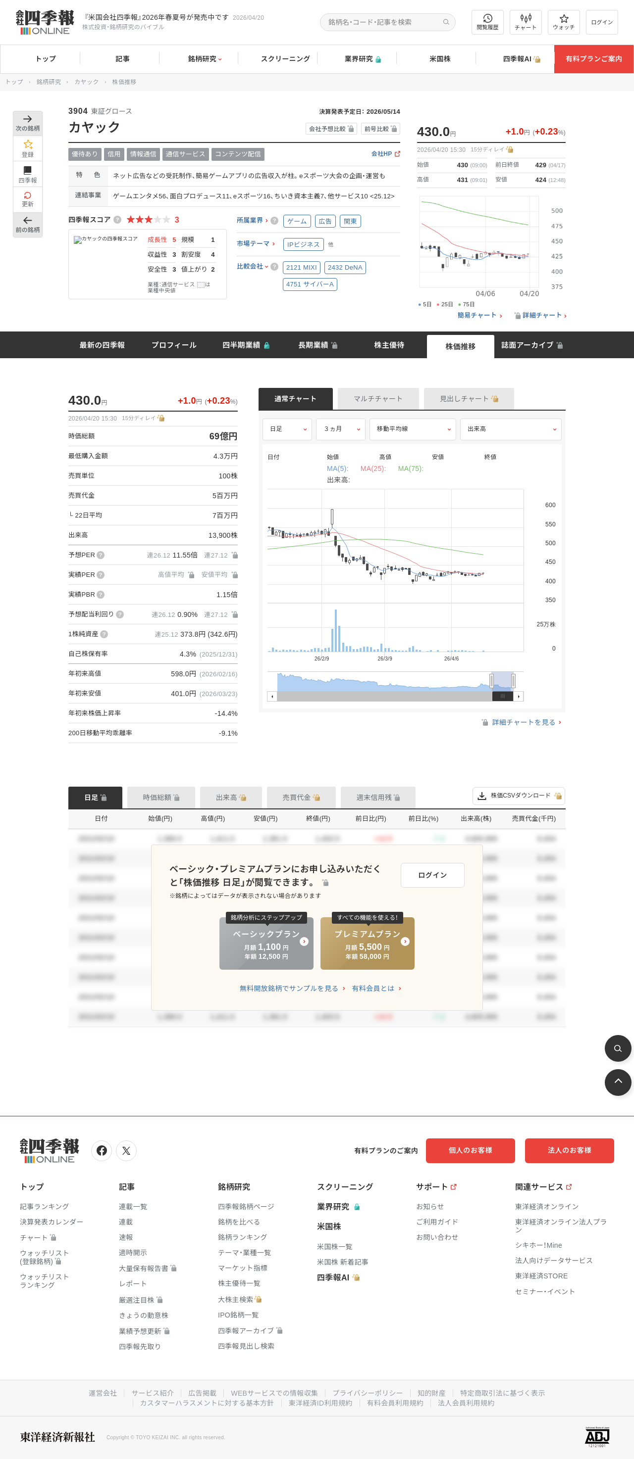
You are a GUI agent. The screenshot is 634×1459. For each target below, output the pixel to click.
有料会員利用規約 (395, 1403)
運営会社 (103, 1393)
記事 (119, 59)
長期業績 (313, 345)
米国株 (436, 59)
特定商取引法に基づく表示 (502, 1393)
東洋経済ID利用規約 (321, 1403)
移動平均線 (392, 428)
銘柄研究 (198, 59)
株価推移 (460, 346)
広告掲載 (202, 1393)
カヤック (86, 82)
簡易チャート (477, 315)
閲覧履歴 (488, 22)
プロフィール (174, 345)
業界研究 (356, 59)
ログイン (602, 22)
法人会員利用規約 (466, 1403)
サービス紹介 (152, 1393)
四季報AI (515, 59)
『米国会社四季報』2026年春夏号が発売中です (156, 17)
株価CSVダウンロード (519, 796)
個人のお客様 (470, 1150)
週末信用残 (374, 797)
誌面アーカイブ (527, 345)
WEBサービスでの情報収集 (274, 1393)
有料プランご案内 (594, 59)
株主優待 (389, 345)
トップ (40, 59)
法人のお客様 (569, 1150)
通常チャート (295, 399)
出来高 (477, 428)
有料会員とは (373, 988)
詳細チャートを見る (518, 722)
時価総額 (157, 797)
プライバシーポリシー (367, 1393)
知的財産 (432, 1393)
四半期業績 (241, 345)
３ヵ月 (332, 428)
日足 (276, 428)
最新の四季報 (102, 345)
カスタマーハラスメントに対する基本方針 (207, 1403)
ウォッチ (564, 22)
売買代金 (297, 797)
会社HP (381, 154)
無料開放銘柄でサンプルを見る (289, 988)
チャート (526, 22)
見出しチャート (464, 399)
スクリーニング (278, 59)
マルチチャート (378, 399)
